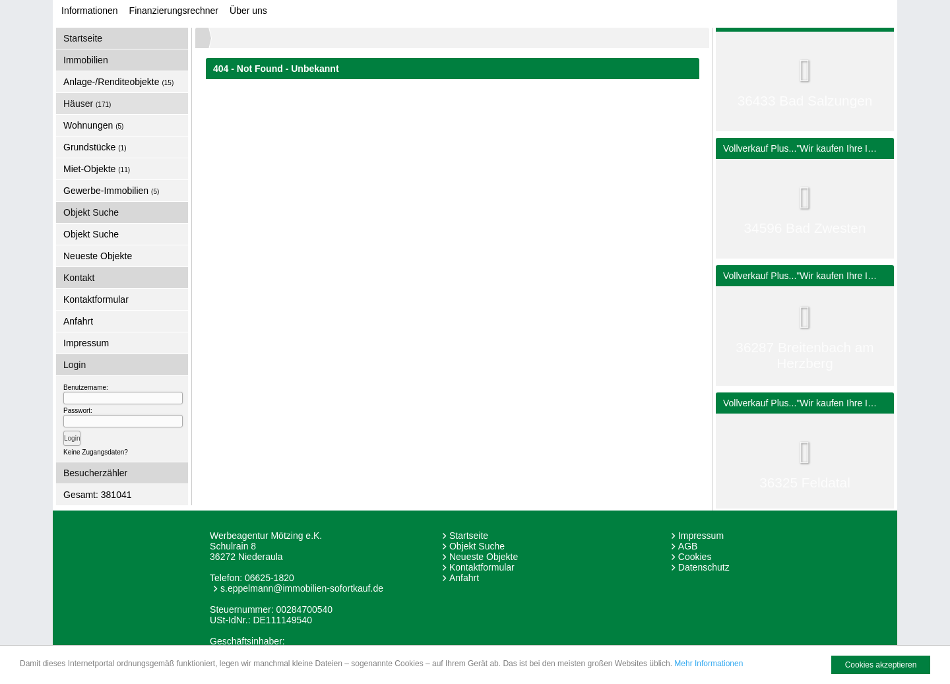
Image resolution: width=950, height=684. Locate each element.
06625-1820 (269, 578)
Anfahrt (78, 321)
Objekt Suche (91, 234)
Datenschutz (704, 567)
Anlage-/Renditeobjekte (118, 82)
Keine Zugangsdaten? (95, 452)
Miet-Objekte (96, 169)
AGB (688, 546)
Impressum (86, 343)
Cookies (695, 556)
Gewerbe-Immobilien (111, 190)
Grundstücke (95, 147)
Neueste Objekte (97, 256)
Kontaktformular (96, 299)
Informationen (89, 10)
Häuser (87, 103)
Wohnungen (93, 125)
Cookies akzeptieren (881, 664)
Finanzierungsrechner (173, 10)
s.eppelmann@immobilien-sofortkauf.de (301, 588)
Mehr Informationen (708, 663)
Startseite (82, 38)
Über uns (248, 10)
